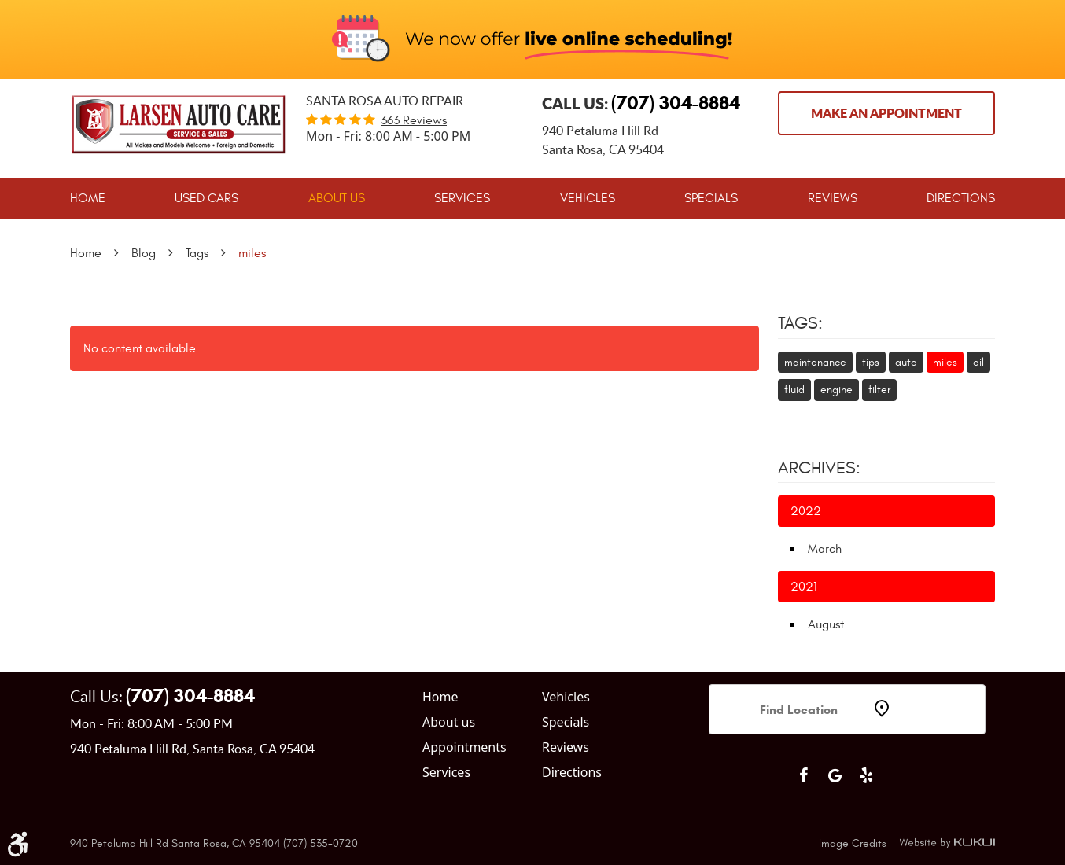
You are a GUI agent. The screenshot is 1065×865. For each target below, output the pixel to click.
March (825, 549)
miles (252, 253)
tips (870, 362)
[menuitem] (87, 198)
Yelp (866, 775)
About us (448, 722)
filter (879, 389)
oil (978, 362)
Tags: (800, 323)
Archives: (819, 468)
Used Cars (206, 198)
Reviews (832, 198)
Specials (711, 198)
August (826, 624)
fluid (794, 389)
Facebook (803, 775)
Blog (143, 253)
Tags (197, 253)
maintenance (815, 362)
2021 (803, 587)
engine (836, 389)
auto (906, 362)
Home (87, 198)
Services (462, 198)
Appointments (464, 747)
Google (834, 775)
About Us (336, 198)
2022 (805, 511)
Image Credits (852, 843)
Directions (961, 198)
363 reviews (414, 120)
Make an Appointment (886, 113)
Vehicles (587, 198)
